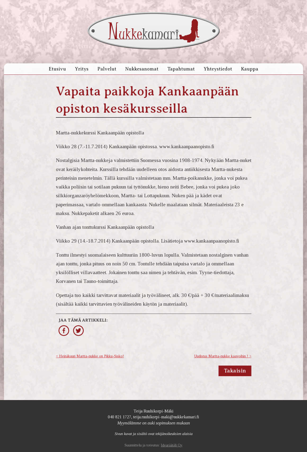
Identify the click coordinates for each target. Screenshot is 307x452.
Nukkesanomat (141, 69)
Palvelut (106, 69)
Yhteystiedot (218, 69)
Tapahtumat (181, 69)
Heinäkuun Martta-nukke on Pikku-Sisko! (91, 356)
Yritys (81, 69)
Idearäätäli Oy (172, 445)
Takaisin (235, 371)
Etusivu (57, 69)
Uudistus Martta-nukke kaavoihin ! (221, 356)
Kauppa (249, 69)
